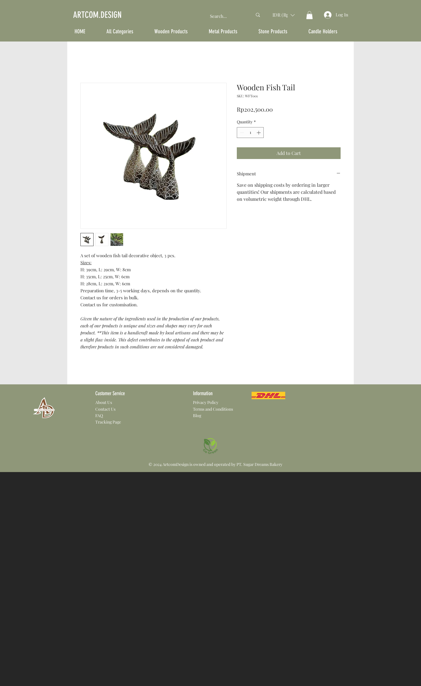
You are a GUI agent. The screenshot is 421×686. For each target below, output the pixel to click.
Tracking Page (108, 422)
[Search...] (227, 16)
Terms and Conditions (213, 409)
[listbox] (284, 15)
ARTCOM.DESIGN (97, 15)
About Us (103, 402)
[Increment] (259, 132)
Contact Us (105, 409)
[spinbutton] (250, 132)
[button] (284, 15)
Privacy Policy (205, 402)
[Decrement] (241, 132)
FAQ (99, 415)
